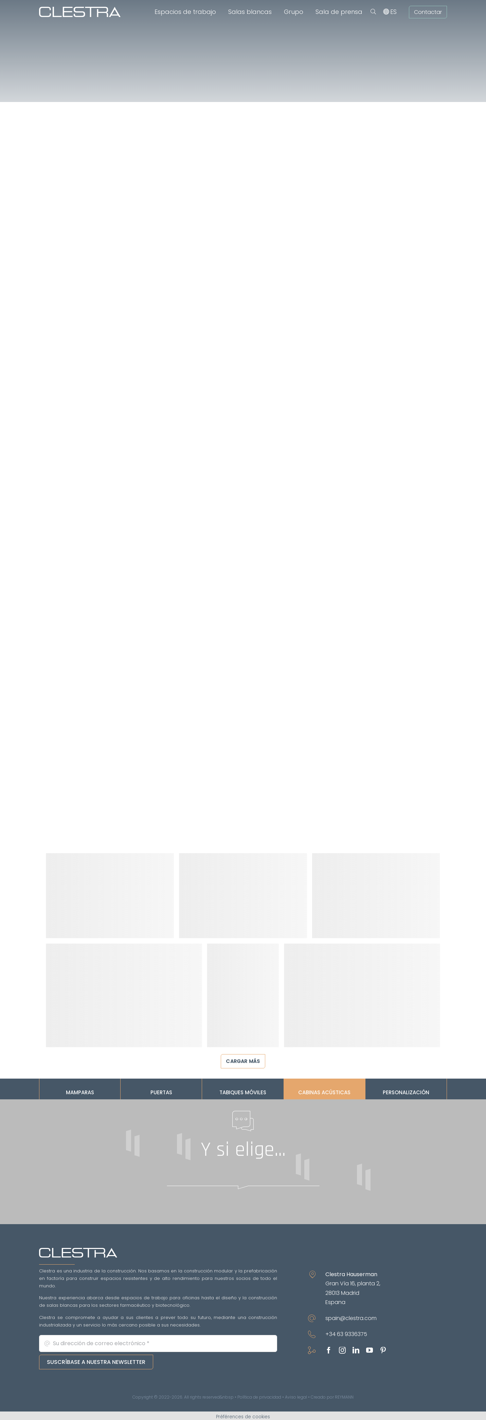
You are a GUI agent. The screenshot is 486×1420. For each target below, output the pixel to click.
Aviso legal (296, 1397)
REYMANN (344, 1397)
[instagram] (342, 1350)
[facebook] (328, 1350)
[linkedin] (356, 1350)
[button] (373, 11)
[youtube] (369, 1350)
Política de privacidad (259, 1397)
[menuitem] (393, 11)
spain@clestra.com (351, 1318)
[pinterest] (383, 1350)
